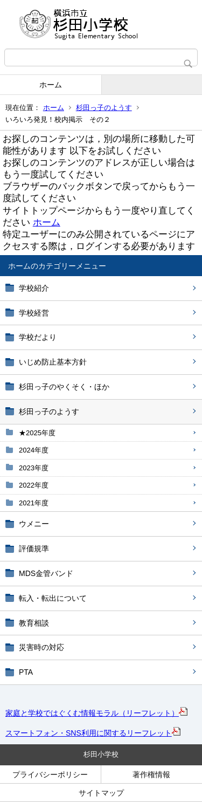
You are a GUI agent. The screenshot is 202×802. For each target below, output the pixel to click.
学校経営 (34, 313)
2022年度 (33, 485)
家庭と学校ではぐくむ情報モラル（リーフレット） (96, 713)
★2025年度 (37, 433)
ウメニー (34, 523)
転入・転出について (53, 598)
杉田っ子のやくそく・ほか (64, 386)
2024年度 (33, 450)
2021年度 (33, 503)
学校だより (38, 337)
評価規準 (34, 548)
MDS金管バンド (46, 573)
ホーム (50, 84)
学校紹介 (34, 288)
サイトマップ (101, 793)
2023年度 (33, 468)
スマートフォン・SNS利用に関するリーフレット (92, 733)
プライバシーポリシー (50, 774)
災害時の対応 (41, 647)
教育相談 (34, 623)
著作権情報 (151, 774)
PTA (26, 672)
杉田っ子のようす (104, 108)
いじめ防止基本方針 (53, 362)
